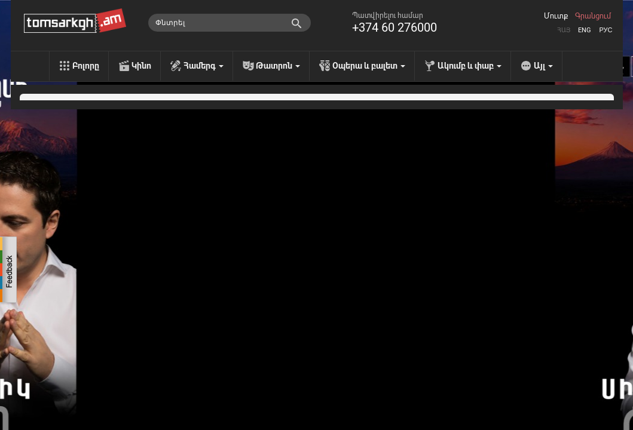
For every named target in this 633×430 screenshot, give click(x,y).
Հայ (563, 30)
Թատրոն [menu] (278, 65)
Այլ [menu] (543, 65)
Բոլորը (85, 65)
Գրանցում (593, 16)
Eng (584, 30)
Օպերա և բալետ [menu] (368, 65)
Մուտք (556, 16)
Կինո (141, 65)
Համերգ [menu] (204, 65)
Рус (605, 30)
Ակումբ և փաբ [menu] (469, 65)
